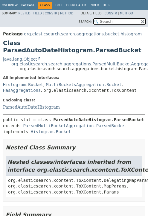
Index (94, 5)
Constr (51, 13)
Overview (10, 5)
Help (106, 5)
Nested (24, 13)
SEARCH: (85, 21)
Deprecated (76, 5)
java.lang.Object (20, 59)
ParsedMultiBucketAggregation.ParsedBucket (74, 125)
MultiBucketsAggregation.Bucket (84, 84)
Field (37, 13)
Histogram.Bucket (23, 84)
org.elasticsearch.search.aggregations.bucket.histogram (83, 34)
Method (66, 13)
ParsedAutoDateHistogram (31, 107)
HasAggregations (22, 90)
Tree (59, 5)
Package (28, 5)
